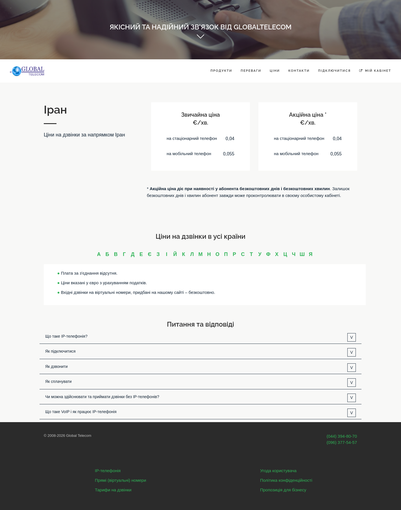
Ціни (275, 71)
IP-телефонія (108, 470)
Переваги (251, 71)
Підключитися (334, 71)
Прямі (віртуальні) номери (120, 480)
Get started (200, 39)
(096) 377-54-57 (341, 442)
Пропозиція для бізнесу (283, 489)
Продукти (221, 71)
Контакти (299, 71)
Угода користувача (278, 470)
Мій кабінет (375, 71)
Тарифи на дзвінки (113, 489)
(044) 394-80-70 (341, 436)
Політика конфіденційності (286, 480)
